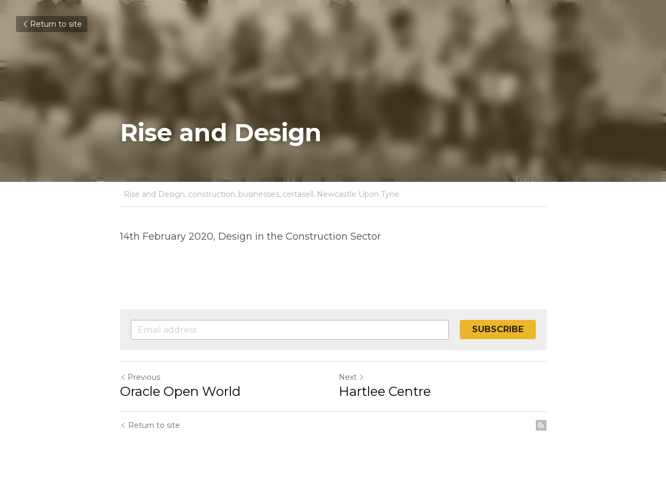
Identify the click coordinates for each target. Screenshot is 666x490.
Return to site (51, 24)
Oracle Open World (180, 391)
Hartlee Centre (385, 391)
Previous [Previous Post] (140, 377)
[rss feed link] (541, 425)
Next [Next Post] (351, 377)
